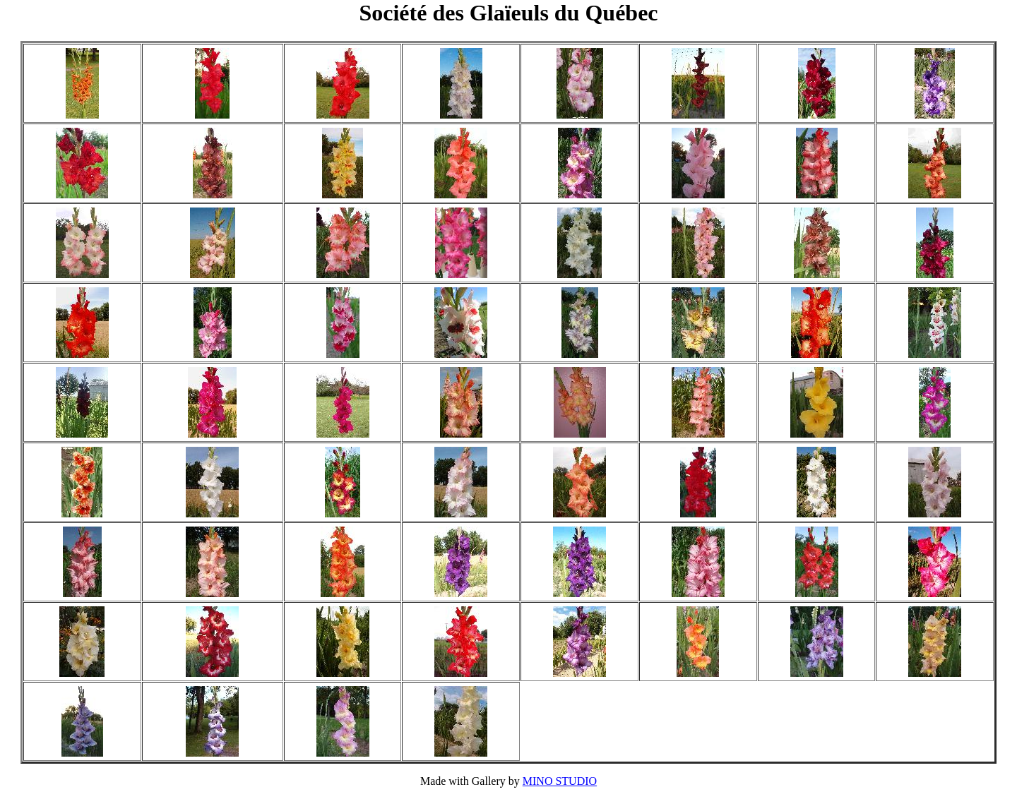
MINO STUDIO (560, 781)
